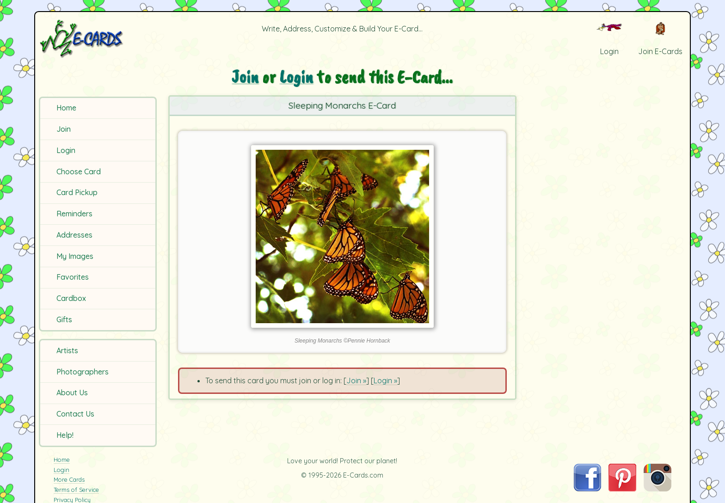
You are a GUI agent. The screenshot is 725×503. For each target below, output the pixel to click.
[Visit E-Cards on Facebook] (587, 488)
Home (66, 107)
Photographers (82, 371)
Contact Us (75, 413)
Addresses (74, 234)
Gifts (64, 319)
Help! (65, 435)
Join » (356, 380)
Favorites (72, 277)
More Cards (69, 479)
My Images (74, 256)
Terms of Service (76, 489)
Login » (385, 380)
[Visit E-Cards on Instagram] (657, 488)
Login (65, 150)
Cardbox (71, 298)
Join (63, 129)
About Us (72, 392)
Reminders (74, 213)
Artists (67, 350)
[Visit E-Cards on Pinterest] (622, 488)
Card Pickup (77, 192)
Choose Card (78, 171)
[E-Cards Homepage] (96, 38)
